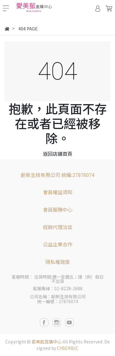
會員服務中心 (57, 209)
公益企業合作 (57, 244)
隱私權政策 (57, 261)
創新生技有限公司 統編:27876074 (57, 174)
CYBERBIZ (67, 348)
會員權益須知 (57, 192)
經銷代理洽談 (57, 227)
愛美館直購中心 (47, 341)
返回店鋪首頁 (57, 153)
